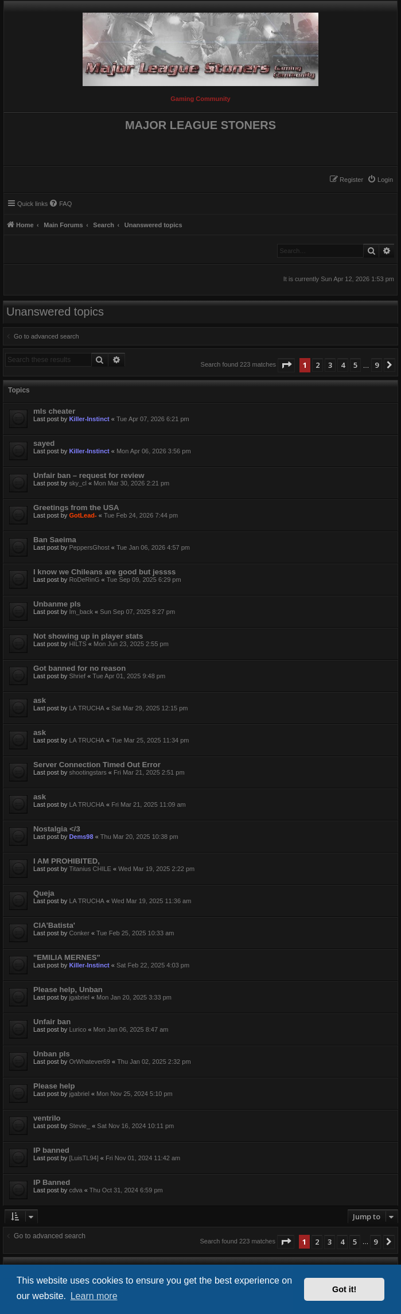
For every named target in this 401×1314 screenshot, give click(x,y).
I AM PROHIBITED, (66, 861)
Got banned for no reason (79, 668)
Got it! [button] (344, 1289)
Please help (54, 1086)
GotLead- (82, 515)
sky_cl (78, 483)
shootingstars (87, 772)
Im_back (81, 611)
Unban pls (51, 1053)
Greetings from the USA (76, 507)
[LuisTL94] (83, 1157)
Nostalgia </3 (56, 829)
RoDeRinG (84, 579)
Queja (43, 893)
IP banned (51, 1150)
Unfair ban (52, 1021)
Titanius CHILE (90, 868)
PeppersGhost (89, 547)
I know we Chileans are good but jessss (104, 571)
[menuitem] (380, 179)
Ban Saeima (54, 539)
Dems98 (81, 836)
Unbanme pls (57, 604)
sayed (43, 443)
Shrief (77, 675)
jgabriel (79, 997)
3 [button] (330, 365)
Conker (79, 933)
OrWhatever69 (89, 1061)
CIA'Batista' (54, 925)
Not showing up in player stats (88, 636)
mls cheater (54, 411)
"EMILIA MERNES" (66, 957)
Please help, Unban (68, 989)
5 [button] (355, 365)
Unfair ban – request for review (88, 475)
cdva (75, 1190)
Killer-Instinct (89, 418)
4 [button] (343, 365)
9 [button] (377, 365)
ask (39, 700)
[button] (286, 365)
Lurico (77, 1029)
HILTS (77, 643)
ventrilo (47, 1118)
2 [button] (318, 365)
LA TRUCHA (86, 708)
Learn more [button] (94, 1296)
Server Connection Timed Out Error (97, 764)
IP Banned (51, 1182)
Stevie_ (79, 1125)
